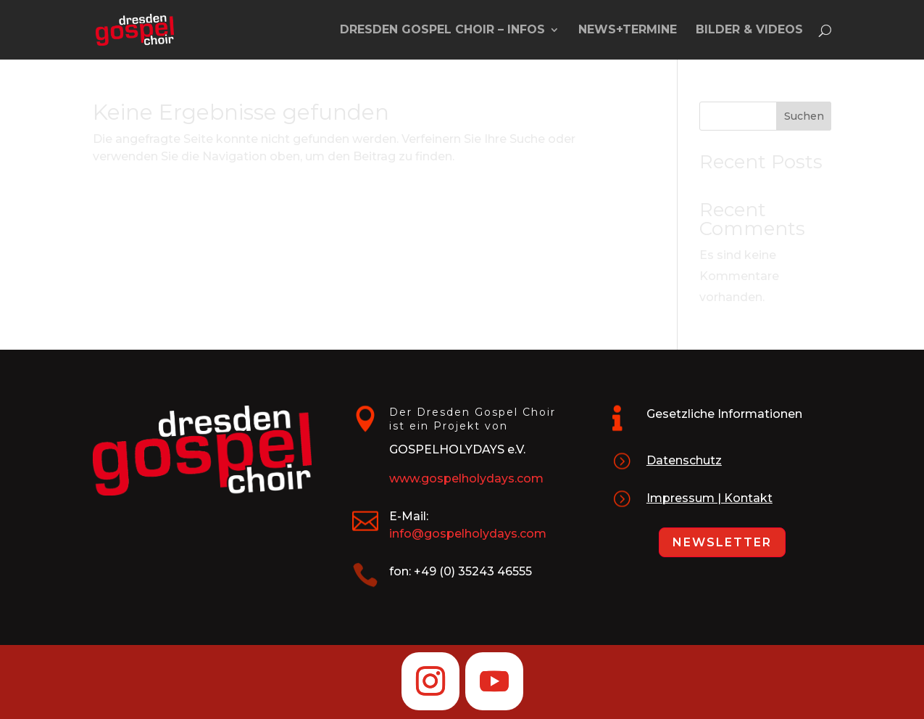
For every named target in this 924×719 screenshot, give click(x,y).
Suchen (804, 116)
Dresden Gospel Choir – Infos (442, 30)
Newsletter (722, 542)
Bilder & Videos (749, 30)
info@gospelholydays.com (467, 534)
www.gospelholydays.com (466, 478)
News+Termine (627, 30)
